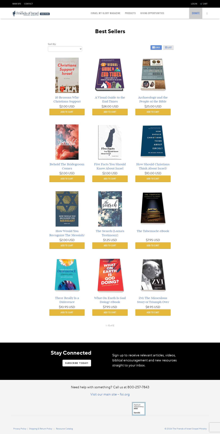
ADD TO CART (67, 112)
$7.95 (149, 240)
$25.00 (150, 106)
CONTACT (28, 3)
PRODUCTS (130, 13)
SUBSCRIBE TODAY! (76, 363)
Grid (157, 47)
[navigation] (17, 3)
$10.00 (149, 173)
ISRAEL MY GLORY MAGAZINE (105, 13)
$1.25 (106, 240)
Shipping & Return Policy (40, 428)
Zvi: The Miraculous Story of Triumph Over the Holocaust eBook (153, 302)
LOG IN (194, 3)
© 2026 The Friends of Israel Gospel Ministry (186, 428)
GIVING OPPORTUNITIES (152, 13)
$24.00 (107, 106)
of (111, 325)
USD (71, 106)
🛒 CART (203, 3)
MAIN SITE (17, 3)
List (170, 47)
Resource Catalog (64, 428)
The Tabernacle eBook (153, 231)
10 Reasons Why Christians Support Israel (67, 101)
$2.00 (63, 106)
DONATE (196, 13)
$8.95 (149, 306)
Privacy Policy (19, 428)
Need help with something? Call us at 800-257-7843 (110, 387)
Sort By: (52, 44)
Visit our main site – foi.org (110, 394)
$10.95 (63, 306)
